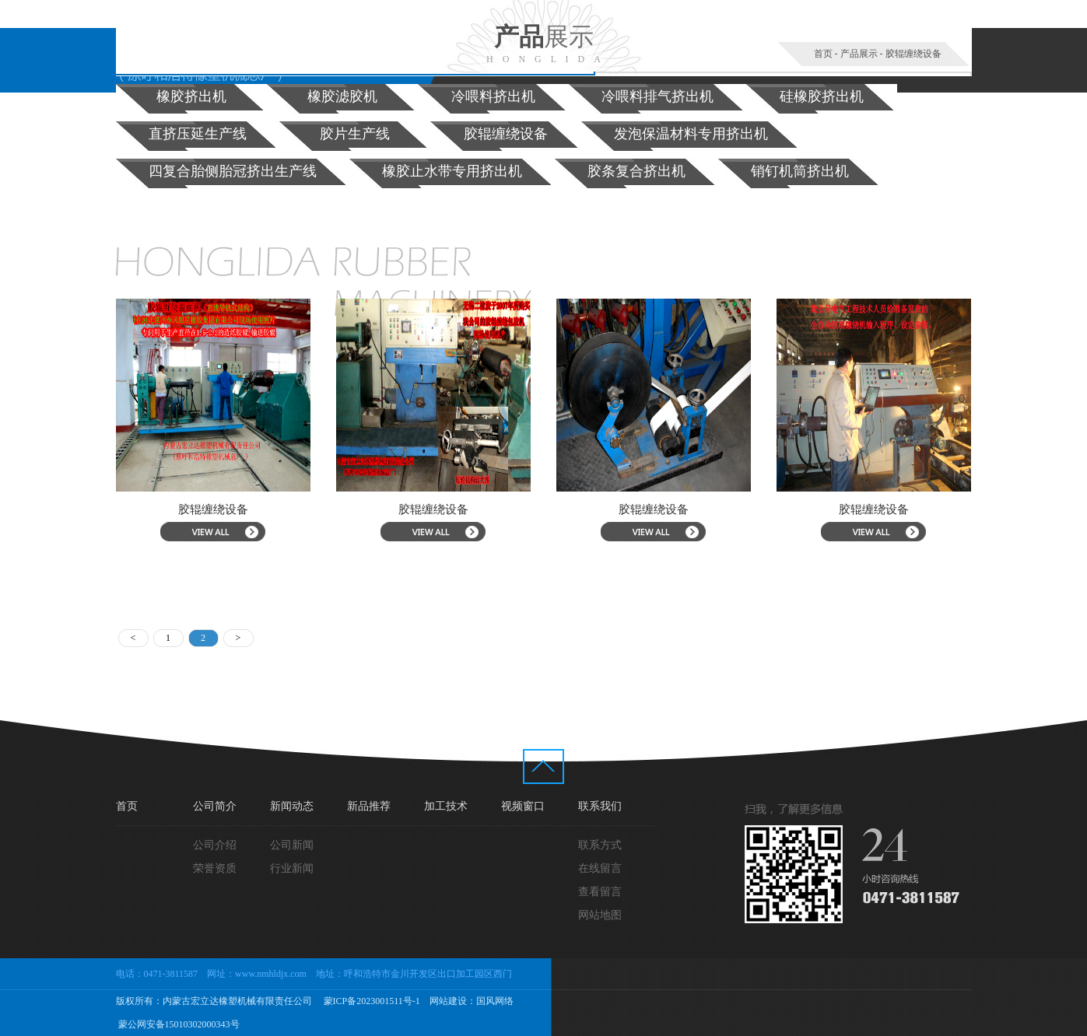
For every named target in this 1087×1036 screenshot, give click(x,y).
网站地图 (600, 915)
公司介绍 (215, 845)
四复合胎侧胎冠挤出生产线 (233, 171)
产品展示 (859, 53)
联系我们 (600, 806)
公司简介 (215, 806)
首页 (823, 53)
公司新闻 (292, 845)
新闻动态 (292, 806)
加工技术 (446, 806)
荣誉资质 (215, 868)
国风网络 (495, 1001)
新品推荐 (369, 806)
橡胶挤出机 (191, 96)
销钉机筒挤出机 (800, 171)
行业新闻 (292, 868)
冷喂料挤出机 (493, 96)
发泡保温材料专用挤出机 (691, 134)
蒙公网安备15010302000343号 (178, 1024)
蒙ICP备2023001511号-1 (370, 1001)
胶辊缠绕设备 (913, 53)
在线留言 (600, 868)
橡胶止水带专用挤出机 (452, 171)
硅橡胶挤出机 (822, 96)
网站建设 (448, 1001)
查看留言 (600, 892)
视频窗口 (523, 806)
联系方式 (600, 845)
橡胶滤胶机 (342, 96)
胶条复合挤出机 (636, 171)
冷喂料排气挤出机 (657, 96)
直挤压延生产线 (198, 134)
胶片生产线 (355, 134)
